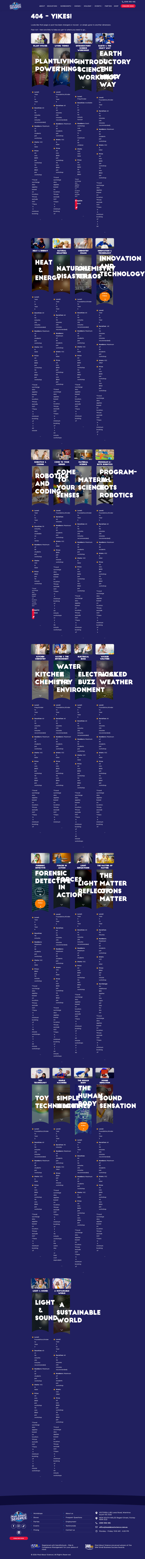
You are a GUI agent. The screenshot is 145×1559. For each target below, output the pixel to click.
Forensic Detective (40, 867)
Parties (108, 6)
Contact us (70, 1530)
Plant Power (40, 46)
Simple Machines (61, 1082)
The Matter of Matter (104, 867)
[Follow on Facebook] (13, 1526)
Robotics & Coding (40, 463)
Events (99, 6)
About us (69, 1513)
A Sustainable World (61, 1292)
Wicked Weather (104, 658)
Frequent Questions (74, 1517)
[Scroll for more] (40, 82)
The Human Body (83, 1082)
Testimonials (71, 1526)
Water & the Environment (61, 658)
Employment (71, 1522)
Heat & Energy (40, 251)
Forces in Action (62, 867)
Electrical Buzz (83, 658)
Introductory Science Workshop (83, 48)
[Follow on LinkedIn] (19, 1532)
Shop (116, 6)
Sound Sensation (105, 1082)
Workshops (66, 6)
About (42, 6)
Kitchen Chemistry (40, 658)
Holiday (88, 6)
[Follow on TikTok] (23, 1526)
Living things (62, 46)
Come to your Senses (61, 463)
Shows (78, 6)
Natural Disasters (62, 252)
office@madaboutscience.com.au (113, 1527)
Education (52, 6)
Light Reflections (83, 867)
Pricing (36, 1530)
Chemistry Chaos (83, 252)
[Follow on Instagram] (18, 1526)
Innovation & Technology (105, 252)
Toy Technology (40, 1082)
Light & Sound (40, 1291)
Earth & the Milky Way (104, 47)
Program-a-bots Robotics (104, 463)
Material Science (83, 463)
